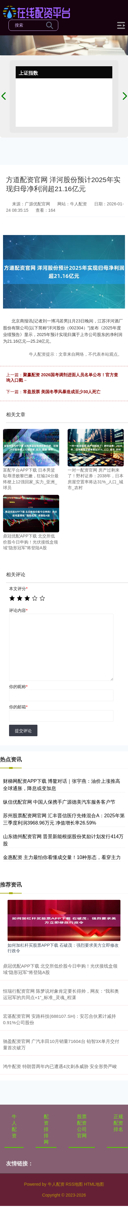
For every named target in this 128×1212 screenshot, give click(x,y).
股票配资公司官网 (82, 1126)
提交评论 (23, 730)
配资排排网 (46, 1129)
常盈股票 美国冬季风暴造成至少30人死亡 (62, 391)
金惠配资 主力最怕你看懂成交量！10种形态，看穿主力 (62, 857)
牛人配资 (14, 1126)
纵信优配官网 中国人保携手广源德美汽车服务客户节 (59, 802)
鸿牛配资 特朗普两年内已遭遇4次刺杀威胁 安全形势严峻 (60, 1066)
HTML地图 (94, 1184)
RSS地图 (74, 1184)
